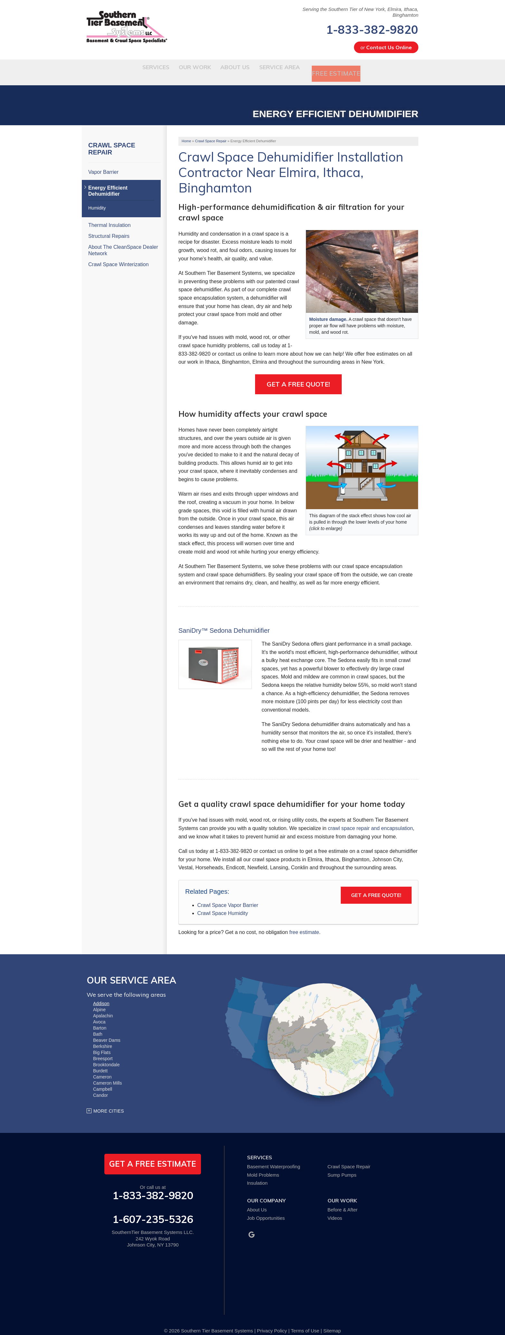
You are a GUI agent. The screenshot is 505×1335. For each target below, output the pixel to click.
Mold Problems (263, 1166)
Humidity (97, 199)
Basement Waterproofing (273, 1158)
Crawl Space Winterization (118, 255)
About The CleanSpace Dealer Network (123, 241)
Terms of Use (305, 1322)
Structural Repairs (108, 227)
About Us (257, 1201)
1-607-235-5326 (152, 1210)
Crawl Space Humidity (222, 904)
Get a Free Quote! (298, 375)
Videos (335, 1209)
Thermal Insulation (109, 216)
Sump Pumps (342, 1166)
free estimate (304, 923)
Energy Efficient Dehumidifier (108, 182)
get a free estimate (152, 1155)
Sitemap (332, 1322)
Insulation (257, 1174)
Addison (101, 994)
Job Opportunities (266, 1209)
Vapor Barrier (103, 163)
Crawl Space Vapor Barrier (227, 896)
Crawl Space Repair (111, 140)
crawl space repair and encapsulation (370, 819)
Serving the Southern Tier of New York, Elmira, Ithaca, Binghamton (360, 12)
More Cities (108, 1102)
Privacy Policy (272, 1322)
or (386, 47)
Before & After (342, 1201)
